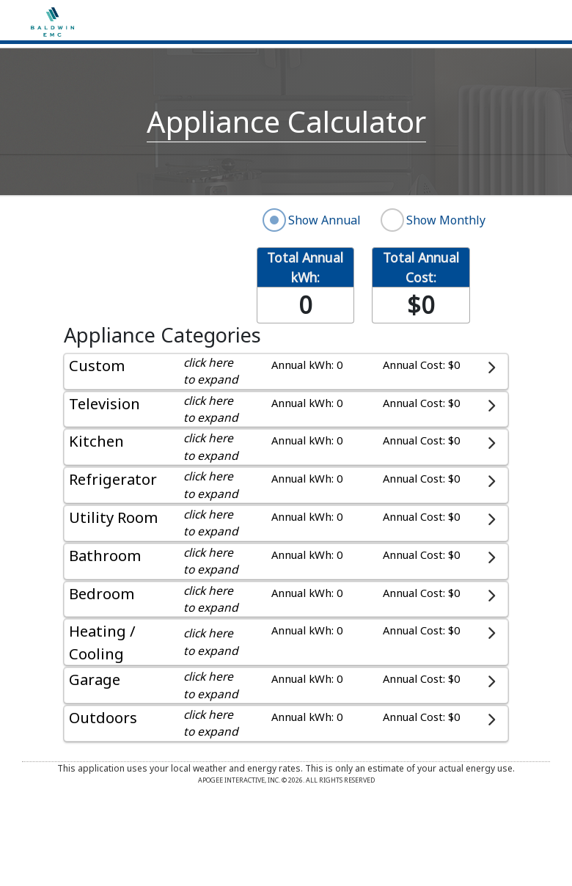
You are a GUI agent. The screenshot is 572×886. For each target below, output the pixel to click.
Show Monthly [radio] (445, 220)
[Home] (52, 20)
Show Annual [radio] (324, 220)
